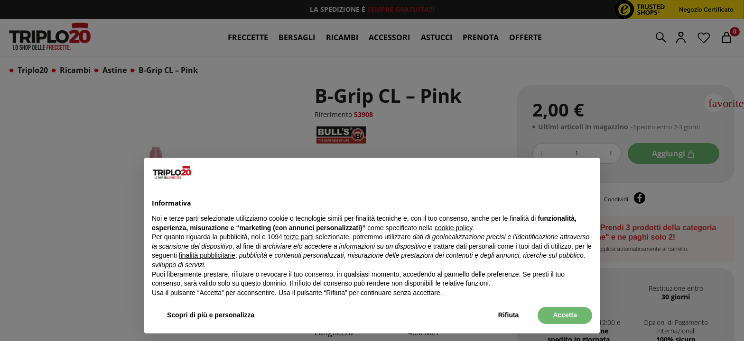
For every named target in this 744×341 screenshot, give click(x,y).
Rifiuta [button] (508, 315)
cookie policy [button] (453, 228)
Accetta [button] (565, 315)
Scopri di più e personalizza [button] (210, 315)
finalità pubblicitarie (207, 255)
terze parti (299, 237)
